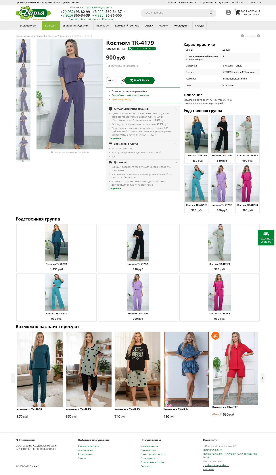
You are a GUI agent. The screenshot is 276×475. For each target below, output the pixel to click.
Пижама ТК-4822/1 (196, 155)
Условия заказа (187, 2)
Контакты (253, 2)
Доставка (224, 2)
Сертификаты (148, 450)
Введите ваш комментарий (128, 69)
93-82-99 (75, 12)
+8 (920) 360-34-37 (233, 454)
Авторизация (85, 450)
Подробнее (115, 138)
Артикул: (111, 48)
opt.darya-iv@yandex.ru (99, 7)
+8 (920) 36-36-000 (212, 454)
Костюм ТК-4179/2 (196, 205)
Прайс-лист (238, 2)
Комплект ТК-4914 (176, 409)
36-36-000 (107, 15)
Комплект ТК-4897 (225, 407)
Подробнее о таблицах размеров (130, 95)
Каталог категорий (88, 446)
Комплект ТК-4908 (29, 409)
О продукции (148, 458)
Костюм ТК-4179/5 (222, 205)
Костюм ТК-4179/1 (222, 155)
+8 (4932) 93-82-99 (212, 450)
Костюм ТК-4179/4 (247, 205)
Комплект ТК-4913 (78, 409)
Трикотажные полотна (153, 454)
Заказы (82, 458)
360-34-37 (107, 12)
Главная (171, 2)
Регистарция (85, 454)
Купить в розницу (122, 99)
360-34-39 (75, 15)
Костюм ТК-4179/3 (247, 155)
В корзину (141, 80)
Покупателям (206, 2)
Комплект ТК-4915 (127, 409)
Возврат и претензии (152, 462)
